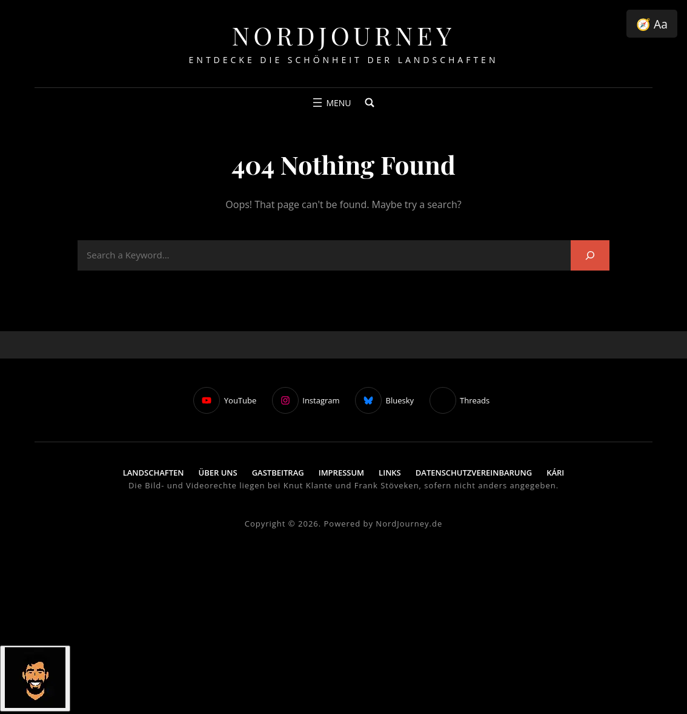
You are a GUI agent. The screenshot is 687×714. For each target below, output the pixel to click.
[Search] (590, 255)
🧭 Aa (652, 24)
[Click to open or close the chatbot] (35, 678)
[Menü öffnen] (330, 102)
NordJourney (343, 35)
